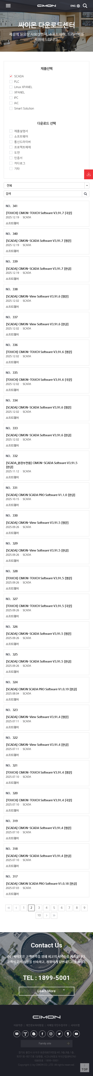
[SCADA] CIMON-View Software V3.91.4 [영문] (37, 717)
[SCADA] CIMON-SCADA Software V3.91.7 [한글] (39, 269)
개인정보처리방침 (35, 1025)
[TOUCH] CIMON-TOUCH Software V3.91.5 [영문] (39, 578)
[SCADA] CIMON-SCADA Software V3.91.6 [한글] (39, 435)
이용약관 (18, 1025)
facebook (42, 1033)
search (85, 6)
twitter (59, 1033)
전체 (9, 185)
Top (85, 1069)
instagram (51, 1033)
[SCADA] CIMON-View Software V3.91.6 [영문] (37, 296)
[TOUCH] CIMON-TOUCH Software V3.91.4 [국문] (39, 800)
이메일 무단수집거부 (57, 1025)
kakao (68, 1033)
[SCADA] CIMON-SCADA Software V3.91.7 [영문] (39, 241)
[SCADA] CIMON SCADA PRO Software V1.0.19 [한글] (41, 689)
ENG (75, 5)
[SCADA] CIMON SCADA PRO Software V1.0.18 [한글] (41, 884)
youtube (76, 1033)
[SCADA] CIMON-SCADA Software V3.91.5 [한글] (39, 661)
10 (39, 915)
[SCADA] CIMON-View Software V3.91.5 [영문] (37, 523)
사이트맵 (75, 1025)
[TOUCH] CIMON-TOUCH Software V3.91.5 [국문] (39, 606)
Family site (45, 1043)
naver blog (16, 1033)
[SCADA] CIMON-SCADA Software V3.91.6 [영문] (39, 407)
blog (34, 1033)
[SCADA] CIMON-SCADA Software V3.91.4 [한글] (39, 856)
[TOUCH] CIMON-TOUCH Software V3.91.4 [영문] (39, 772)
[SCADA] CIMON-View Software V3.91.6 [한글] (37, 324)
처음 (8, 908)
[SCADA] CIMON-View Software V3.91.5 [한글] (37, 550)
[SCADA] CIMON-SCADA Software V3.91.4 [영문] (39, 828)
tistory (25, 1033)
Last (54, 915)
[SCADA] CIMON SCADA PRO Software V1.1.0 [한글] (40, 495)
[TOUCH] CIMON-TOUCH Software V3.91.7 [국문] (39, 213)
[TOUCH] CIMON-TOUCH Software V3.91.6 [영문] (39, 352)
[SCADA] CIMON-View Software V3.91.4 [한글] (37, 745)
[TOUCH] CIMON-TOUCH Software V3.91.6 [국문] (39, 380)
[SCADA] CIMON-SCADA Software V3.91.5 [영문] (39, 634)
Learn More (47, 991)
